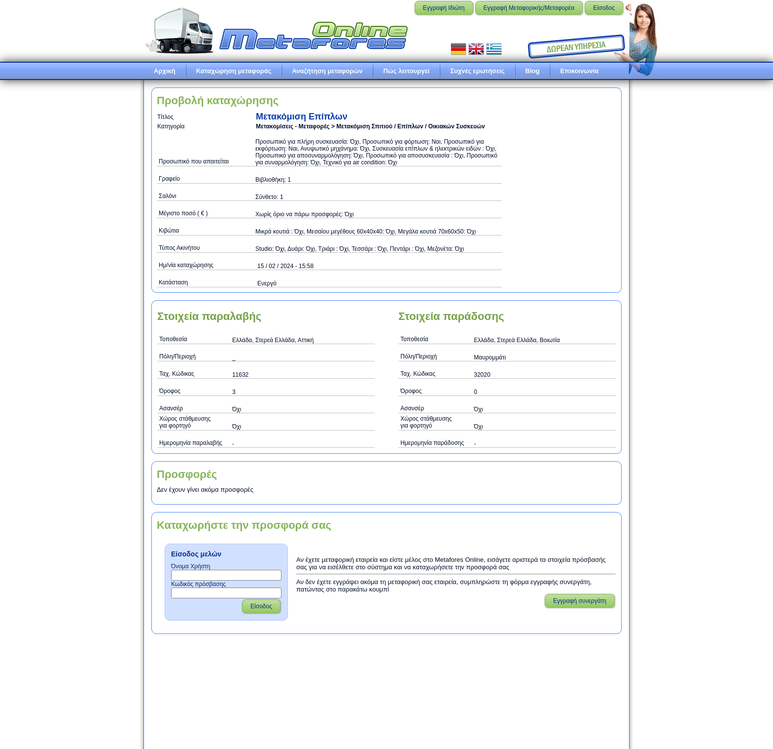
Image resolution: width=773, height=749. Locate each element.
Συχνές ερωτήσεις (477, 71)
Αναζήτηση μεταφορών (327, 71)
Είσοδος (604, 7)
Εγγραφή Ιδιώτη (444, 7)
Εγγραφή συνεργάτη (579, 600)
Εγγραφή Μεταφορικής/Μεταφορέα (529, 7)
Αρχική (165, 71)
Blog (533, 71)
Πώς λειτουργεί (406, 71)
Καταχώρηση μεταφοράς (234, 71)
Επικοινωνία (579, 71)
